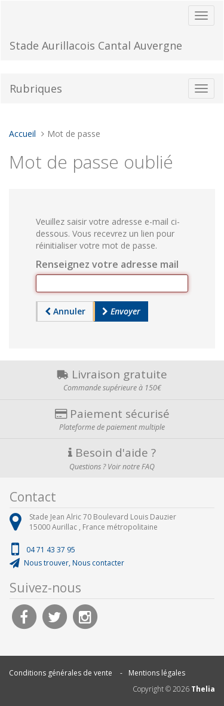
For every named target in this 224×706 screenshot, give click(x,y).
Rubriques (36, 88)
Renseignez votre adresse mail (107, 264)
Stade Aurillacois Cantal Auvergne (96, 45)
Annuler (65, 311)
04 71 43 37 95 (50, 550)
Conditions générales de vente (60, 673)
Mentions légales (156, 673)
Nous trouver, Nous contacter (74, 563)
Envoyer (121, 311)
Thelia (203, 689)
